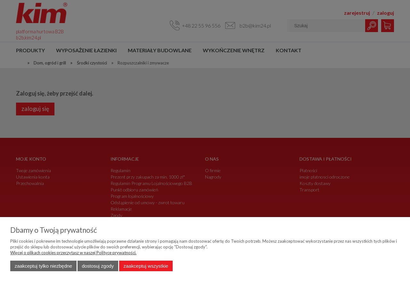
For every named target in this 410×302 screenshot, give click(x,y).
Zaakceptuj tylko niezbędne (43, 266)
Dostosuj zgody (98, 266)
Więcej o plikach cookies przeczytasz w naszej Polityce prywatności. (73, 252)
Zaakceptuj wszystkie (146, 266)
